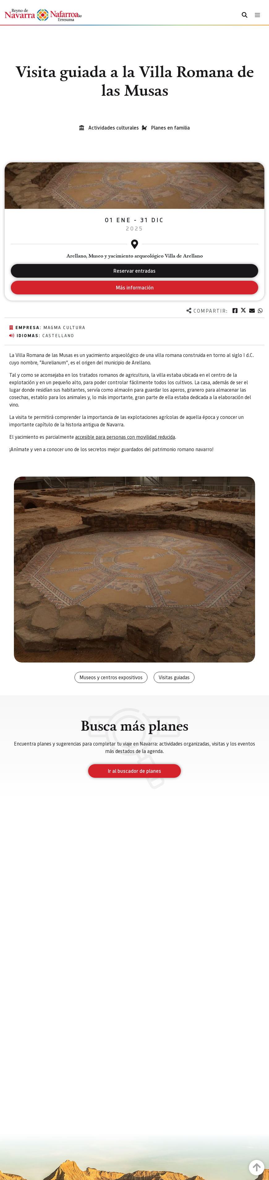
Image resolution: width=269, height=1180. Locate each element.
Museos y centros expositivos (111, 677)
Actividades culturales (113, 127)
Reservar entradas (134, 270)
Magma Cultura (64, 327)
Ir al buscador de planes (134, 771)
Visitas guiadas (174, 677)
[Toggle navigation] (257, 15)
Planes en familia (170, 127)
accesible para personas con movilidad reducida (125, 437)
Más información (135, 287)
